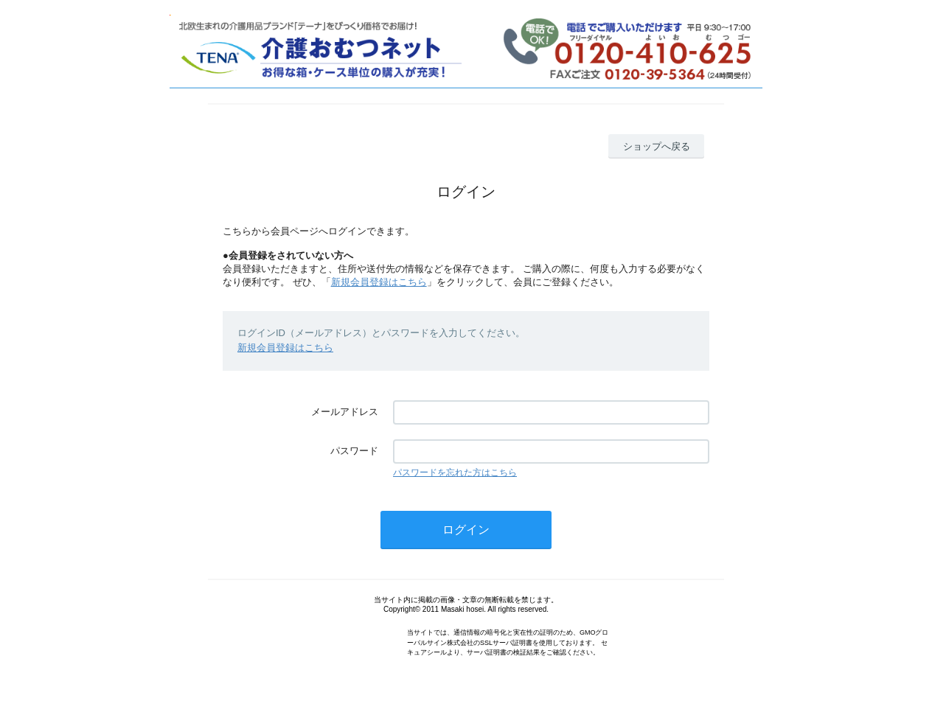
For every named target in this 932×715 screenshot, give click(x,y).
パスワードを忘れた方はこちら (455, 472)
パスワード (354, 450)
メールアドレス (344, 411)
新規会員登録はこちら (379, 281)
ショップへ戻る (656, 146)
